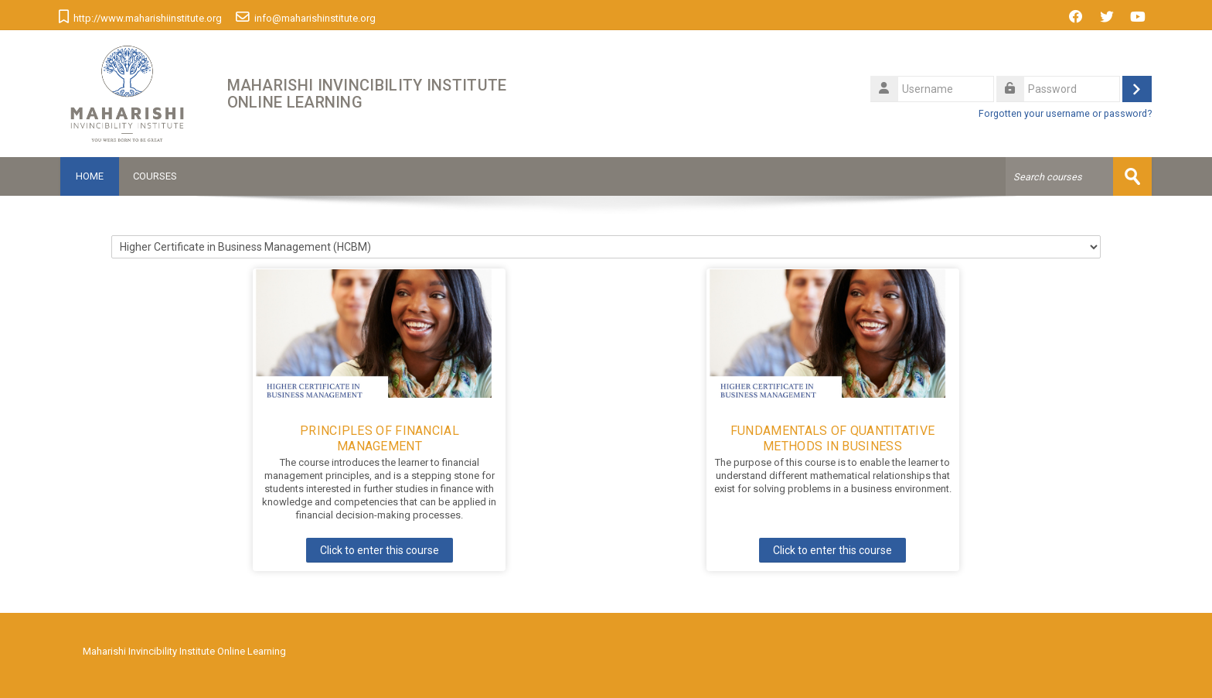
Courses (155, 176)
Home (90, 176)
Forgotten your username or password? (1065, 113)
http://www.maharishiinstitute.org (147, 18)
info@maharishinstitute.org (315, 18)
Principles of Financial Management (379, 438)
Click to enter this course (379, 550)
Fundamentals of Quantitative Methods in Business (832, 438)
